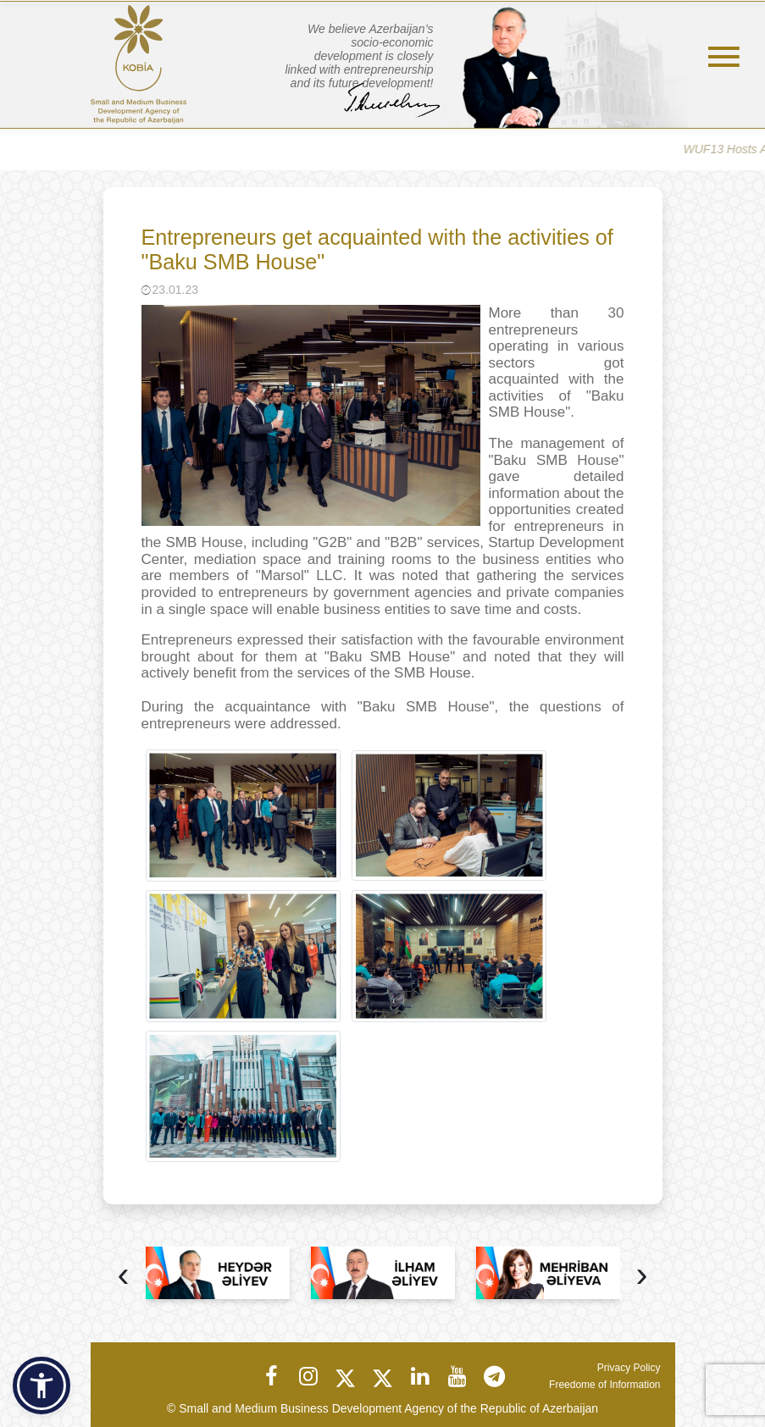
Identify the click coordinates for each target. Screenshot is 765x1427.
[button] (41, 1385)
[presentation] (124, 1276)
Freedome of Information (604, 1385)
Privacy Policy (629, 1368)
